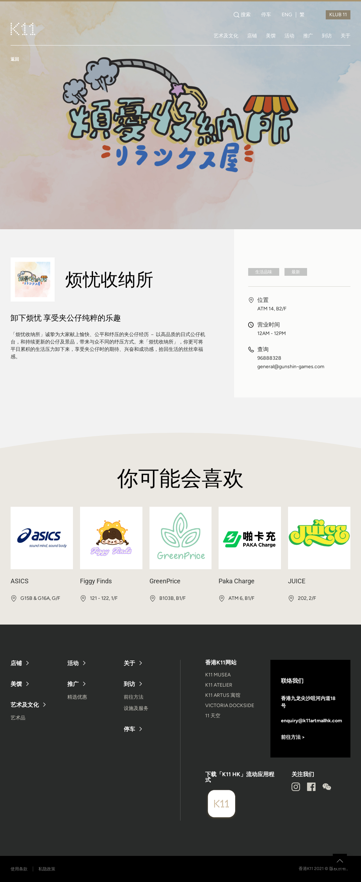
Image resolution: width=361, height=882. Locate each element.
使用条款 (19, 869)
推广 (308, 35)
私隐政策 (46, 869)
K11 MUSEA (218, 675)
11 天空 (212, 716)
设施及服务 (136, 708)
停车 (266, 14)
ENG (287, 14)
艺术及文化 (226, 35)
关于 (345, 35)
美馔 (271, 35)
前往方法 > (293, 737)
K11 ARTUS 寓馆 (222, 695)
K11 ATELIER (218, 685)
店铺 (252, 35)
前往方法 (133, 697)
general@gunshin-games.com (290, 366)
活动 (289, 35)
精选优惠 (77, 697)
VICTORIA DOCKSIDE (229, 705)
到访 (327, 35)
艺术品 (18, 718)
